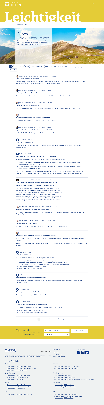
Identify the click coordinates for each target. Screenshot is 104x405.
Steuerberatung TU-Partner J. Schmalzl (17, 377)
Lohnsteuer (39, 66)
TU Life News (13, 70)
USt (33, 66)
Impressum (56, 352)
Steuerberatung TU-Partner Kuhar (16, 388)
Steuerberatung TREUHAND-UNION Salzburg (19, 385)
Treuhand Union (57, 354)
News (26, 24)
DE (93, 3)
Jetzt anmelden (79, 330)
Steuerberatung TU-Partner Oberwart (17, 370)
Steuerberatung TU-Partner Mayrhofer (65, 377)
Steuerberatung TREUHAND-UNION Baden (18, 375)
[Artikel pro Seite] (90, 68)
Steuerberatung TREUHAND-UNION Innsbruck (19, 394)
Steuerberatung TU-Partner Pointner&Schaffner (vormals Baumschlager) (74, 379)
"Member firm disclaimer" (28, 356)
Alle (11, 66)
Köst (27, 66)
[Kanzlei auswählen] (57, 334)
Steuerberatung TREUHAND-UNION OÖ (66, 375)
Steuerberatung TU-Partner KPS (15, 379)
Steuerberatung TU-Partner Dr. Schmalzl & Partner (68, 396)
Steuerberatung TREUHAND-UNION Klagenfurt (68, 366)
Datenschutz (56, 350)
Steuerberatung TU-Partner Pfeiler (64, 398)
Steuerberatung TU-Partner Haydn (64, 385)
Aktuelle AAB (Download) (59, 356)
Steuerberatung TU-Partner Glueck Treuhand (19, 387)
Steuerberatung (19, 24)
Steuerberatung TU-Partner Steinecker (65, 387)
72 (58, 319)
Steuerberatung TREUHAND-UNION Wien (66, 394)
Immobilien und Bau (50, 66)
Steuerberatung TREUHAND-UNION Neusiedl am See (21, 368)
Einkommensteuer (19, 66)
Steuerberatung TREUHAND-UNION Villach (66, 368)
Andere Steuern (62, 66)
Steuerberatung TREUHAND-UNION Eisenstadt (19, 366)
